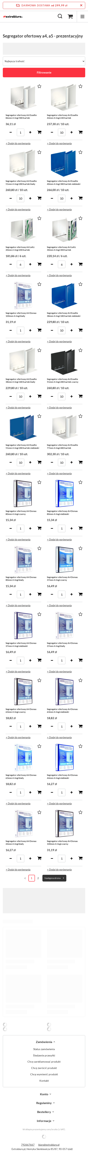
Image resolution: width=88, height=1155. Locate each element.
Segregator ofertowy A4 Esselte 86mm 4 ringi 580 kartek (21, 116)
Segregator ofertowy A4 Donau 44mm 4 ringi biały (21, 842)
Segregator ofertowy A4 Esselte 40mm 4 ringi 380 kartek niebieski (63, 182)
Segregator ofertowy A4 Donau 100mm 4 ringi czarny (62, 842)
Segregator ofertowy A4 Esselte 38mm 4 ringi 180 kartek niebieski (63, 314)
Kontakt (44, 1080)
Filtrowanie (44, 72)
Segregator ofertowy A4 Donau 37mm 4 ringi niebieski (21, 644)
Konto (44, 1094)
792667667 (28, 1144)
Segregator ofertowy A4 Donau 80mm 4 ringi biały (21, 579)
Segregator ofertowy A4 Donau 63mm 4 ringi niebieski (62, 710)
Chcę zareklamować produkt (44, 1061)
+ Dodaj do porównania (18, 143)
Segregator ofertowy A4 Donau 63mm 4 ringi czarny (21, 710)
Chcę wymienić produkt (44, 1074)
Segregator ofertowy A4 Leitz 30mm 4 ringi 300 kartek (61, 248)
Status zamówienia (44, 1049)
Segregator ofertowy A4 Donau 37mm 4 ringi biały (62, 644)
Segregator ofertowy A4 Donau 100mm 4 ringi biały (21, 314)
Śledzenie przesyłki (44, 1055)
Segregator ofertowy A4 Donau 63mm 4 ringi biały (21, 776)
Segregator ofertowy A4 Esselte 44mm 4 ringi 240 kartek (62, 116)
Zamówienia (44, 1042)
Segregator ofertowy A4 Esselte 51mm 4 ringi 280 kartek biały (21, 182)
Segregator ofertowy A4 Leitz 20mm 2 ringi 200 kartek (20, 248)
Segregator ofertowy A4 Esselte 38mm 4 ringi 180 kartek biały (21, 380)
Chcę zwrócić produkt (44, 1068)
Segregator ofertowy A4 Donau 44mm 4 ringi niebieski (62, 776)
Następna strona (52, 878)
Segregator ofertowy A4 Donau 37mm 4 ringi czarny (62, 579)
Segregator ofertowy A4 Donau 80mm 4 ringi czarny (21, 512)
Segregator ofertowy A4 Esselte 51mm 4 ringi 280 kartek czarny (62, 380)
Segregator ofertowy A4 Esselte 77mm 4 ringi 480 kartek (62, 446)
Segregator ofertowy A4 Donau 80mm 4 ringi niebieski (62, 512)
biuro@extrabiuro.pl (48, 1144)
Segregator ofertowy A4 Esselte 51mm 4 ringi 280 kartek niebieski (22, 446)
